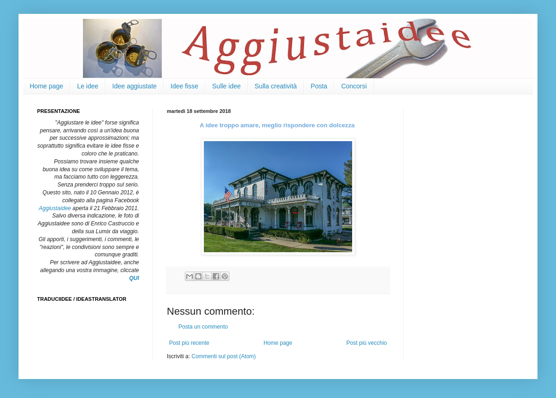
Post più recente (189, 343)
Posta (319, 86)
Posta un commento (203, 326)
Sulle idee (226, 86)
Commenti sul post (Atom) (223, 356)
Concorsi (353, 86)
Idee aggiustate (134, 86)
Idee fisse (184, 86)
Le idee (87, 86)
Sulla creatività (276, 86)
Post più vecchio (367, 343)
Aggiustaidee (55, 208)
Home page (46, 86)
